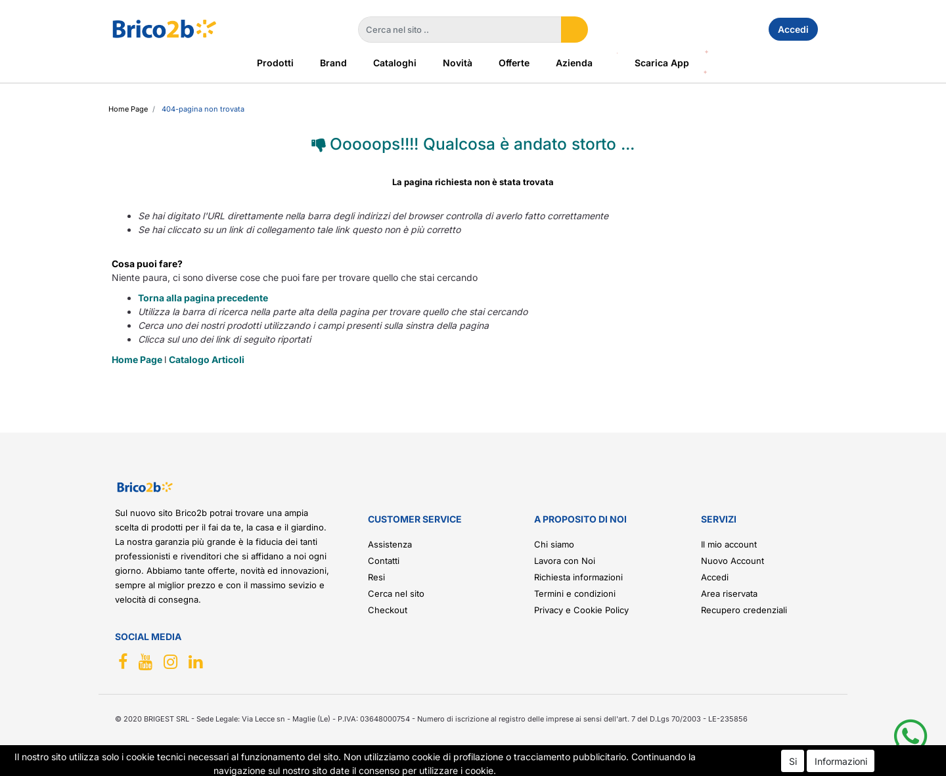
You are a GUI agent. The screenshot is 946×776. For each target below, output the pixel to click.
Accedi (793, 29)
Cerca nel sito (396, 593)
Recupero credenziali (744, 610)
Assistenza (390, 544)
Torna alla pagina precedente (203, 297)
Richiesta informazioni (578, 577)
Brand (333, 62)
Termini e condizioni (575, 593)
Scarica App (662, 62)
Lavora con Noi (564, 560)
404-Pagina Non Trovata (203, 109)
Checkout (387, 610)
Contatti (383, 560)
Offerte (514, 62)
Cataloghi (395, 62)
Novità (457, 62)
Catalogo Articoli (206, 359)
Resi (376, 577)
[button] (574, 29)
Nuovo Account (732, 560)
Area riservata (729, 593)
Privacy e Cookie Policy (581, 610)
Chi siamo (554, 544)
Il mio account (729, 544)
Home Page (128, 109)
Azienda (574, 62)
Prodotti (275, 62)
